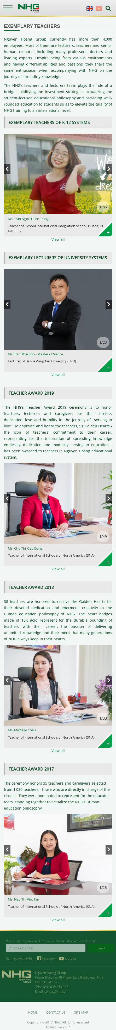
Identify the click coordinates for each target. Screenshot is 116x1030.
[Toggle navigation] (8, 8)
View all (58, 239)
